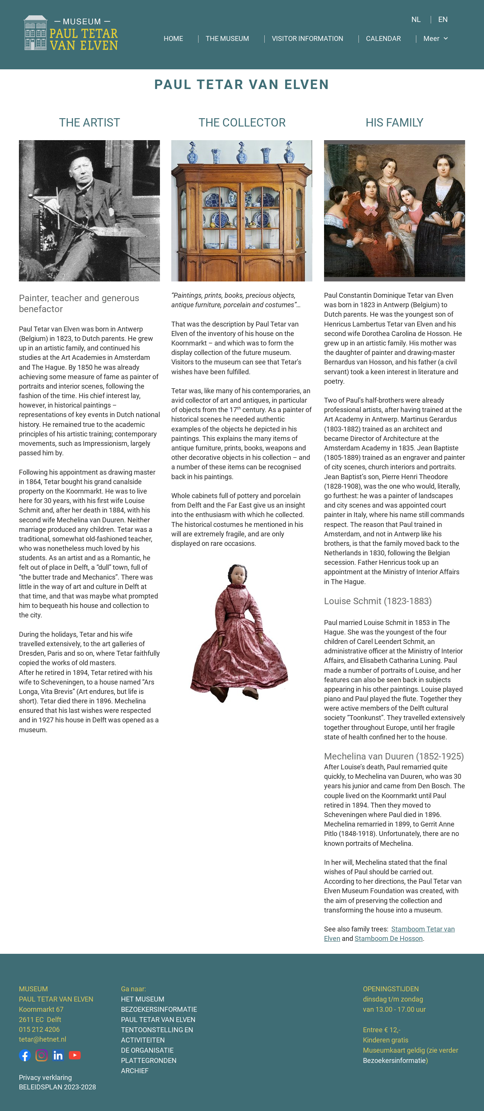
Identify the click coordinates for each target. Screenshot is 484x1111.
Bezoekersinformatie (395, 1060)
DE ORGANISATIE (147, 1050)
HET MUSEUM (142, 999)
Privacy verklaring (45, 1077)
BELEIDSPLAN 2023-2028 (57, 1087)
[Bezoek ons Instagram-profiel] (42, 1055)
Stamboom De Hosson (389, 938)
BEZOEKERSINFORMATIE (159, 1009)
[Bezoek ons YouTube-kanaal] (75, 1055)
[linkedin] (58, 1055)
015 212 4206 (39, 1029)
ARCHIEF (135, 1071)
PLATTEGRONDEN (149, 1060)
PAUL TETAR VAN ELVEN (158, 1019)
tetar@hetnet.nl (42, 1039)
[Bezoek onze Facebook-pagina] (25, 1055)
